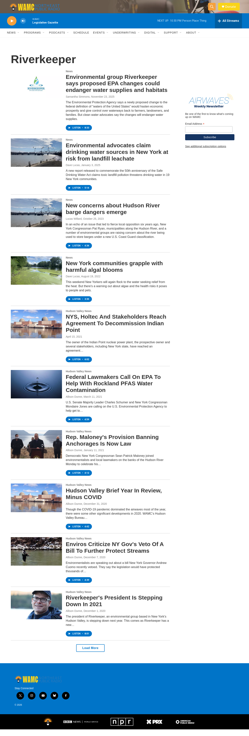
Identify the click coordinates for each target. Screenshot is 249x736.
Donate (232, 10)
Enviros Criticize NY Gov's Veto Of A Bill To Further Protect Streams (115, 554)
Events (99, 39)
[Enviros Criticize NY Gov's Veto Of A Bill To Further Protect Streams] (36, 558)
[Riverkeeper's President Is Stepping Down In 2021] (36, 611)
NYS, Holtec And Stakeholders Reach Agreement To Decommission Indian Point (116, 330)
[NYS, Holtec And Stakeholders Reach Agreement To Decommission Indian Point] (36, 330)
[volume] (23, 27)
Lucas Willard (74, 225)
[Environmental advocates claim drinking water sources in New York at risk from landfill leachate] (36, 159)
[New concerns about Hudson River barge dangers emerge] (36, 219)
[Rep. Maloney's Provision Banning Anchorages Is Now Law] (36, 451)
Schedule (81, 39)
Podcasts (57, 39)
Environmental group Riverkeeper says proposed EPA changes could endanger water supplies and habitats (117, 90)
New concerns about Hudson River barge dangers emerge (113, 215)
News (11, 39)
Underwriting (124, 39)
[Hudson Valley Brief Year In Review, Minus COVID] (36, 504)
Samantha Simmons (78, 103)
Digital (150, 39)
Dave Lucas (73, 171)
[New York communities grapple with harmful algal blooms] (36, 277)
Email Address (194, 130)
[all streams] (228, 27)
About (191, 39)
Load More (90, 654)
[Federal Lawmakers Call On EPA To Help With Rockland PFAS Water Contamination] (36, 391)
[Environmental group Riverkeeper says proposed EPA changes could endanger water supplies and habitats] (36, 91)
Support (171, 39)
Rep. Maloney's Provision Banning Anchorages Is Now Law (112, 447)
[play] (12, 27)
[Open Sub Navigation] (18, 39)
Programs (32, 39)
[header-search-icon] (213, 10)
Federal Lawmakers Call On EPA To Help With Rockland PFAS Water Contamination (113, 390)
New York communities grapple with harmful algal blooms (114, 273)
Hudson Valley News (79, 317)
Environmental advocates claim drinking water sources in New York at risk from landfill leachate (117, 158)
